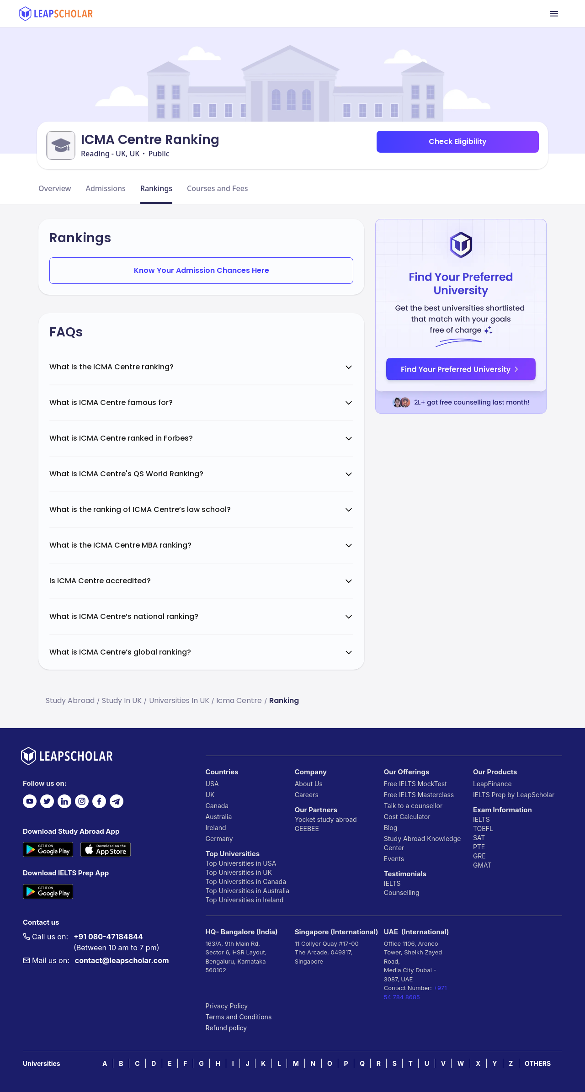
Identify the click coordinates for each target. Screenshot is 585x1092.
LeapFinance (492, 784)
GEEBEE (307, 828)
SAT (479, 838)
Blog (391, 827)
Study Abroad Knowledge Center (422, 843)
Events (394, 859)
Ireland (216, 827)
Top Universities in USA (241, 863)
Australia (219, 816)
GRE (479, 856)
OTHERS (538, 1063)
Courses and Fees (217, 188)
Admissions (105, 188)
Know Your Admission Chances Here (201, 270)
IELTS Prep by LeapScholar (513, 795)
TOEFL (483, 828)
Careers (307, 795)
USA (212, 784)
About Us (309, 784)
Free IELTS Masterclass (419, 795)
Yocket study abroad (326, 819)
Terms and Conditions (239, 1017)
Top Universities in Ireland (245, 900)
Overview (54, 188)
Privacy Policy (227, 1006)
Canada (217, 806)
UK (210, 795)
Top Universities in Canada (246, 881)
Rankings (156, 188)
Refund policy (226, 1028)
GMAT (482, 865)
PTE (479, 847)
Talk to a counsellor (413, 806)
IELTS (392, 883)
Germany (219, 838)
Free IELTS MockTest (415, 784)
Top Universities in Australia (247, 891)
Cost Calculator (407, 816)
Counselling (402, 892)
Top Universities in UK (239, 872)
